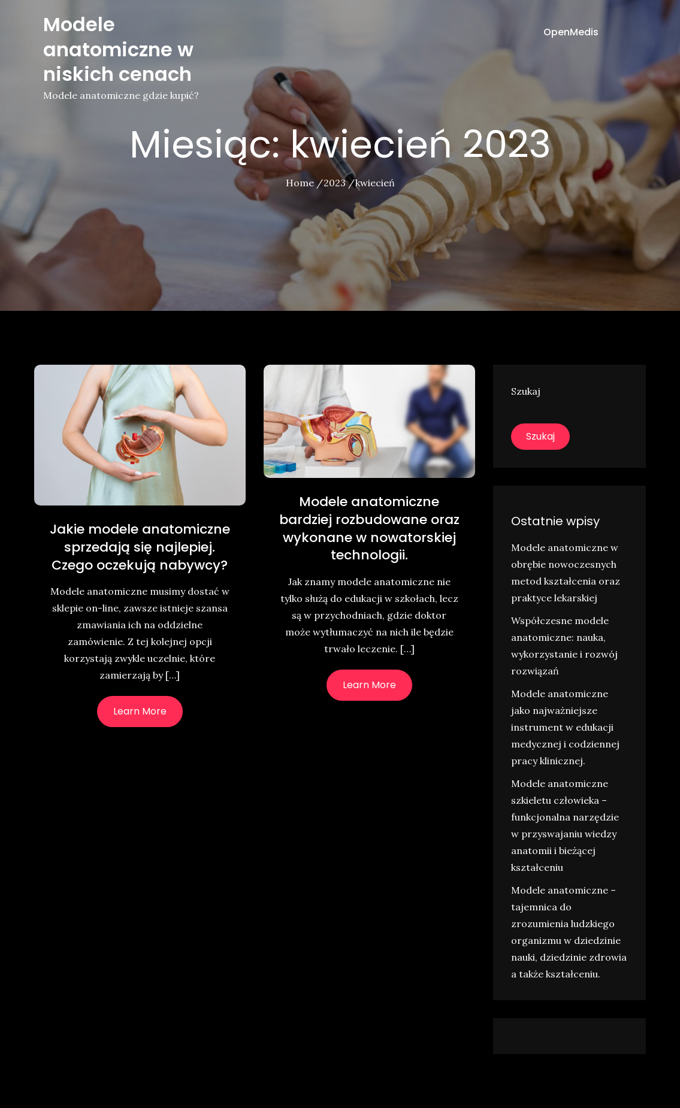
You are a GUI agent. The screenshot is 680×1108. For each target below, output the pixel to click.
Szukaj (525, 391)
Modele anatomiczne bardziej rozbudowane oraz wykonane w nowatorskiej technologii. (369, 528)
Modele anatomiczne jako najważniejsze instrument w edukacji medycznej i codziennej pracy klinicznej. (565, 727)
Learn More (140, 711)
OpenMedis (571, 32)
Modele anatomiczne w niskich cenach (118, 49)
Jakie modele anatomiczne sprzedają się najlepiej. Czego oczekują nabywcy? (140, 547)
